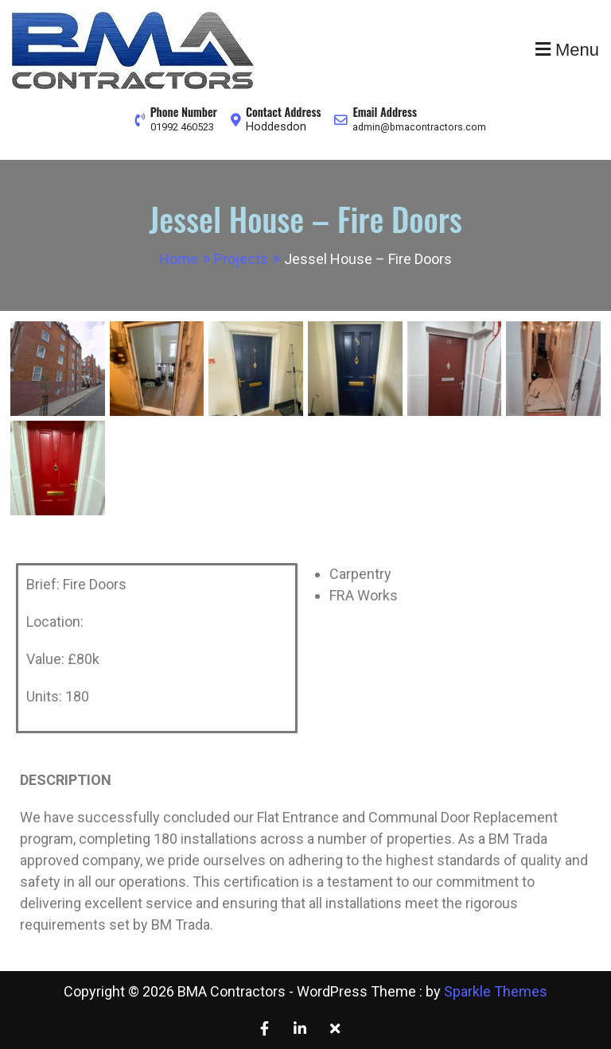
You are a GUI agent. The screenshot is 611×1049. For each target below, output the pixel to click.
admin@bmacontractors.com (422, 127)
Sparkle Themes (495, 991)
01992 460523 (182, 127)
